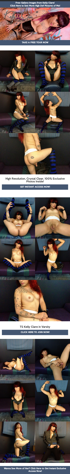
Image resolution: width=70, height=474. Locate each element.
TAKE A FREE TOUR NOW (35, 43)
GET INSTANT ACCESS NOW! (35, 187)
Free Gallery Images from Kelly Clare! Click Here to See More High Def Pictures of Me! (35, 4)
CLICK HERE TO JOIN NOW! (35, 332)
